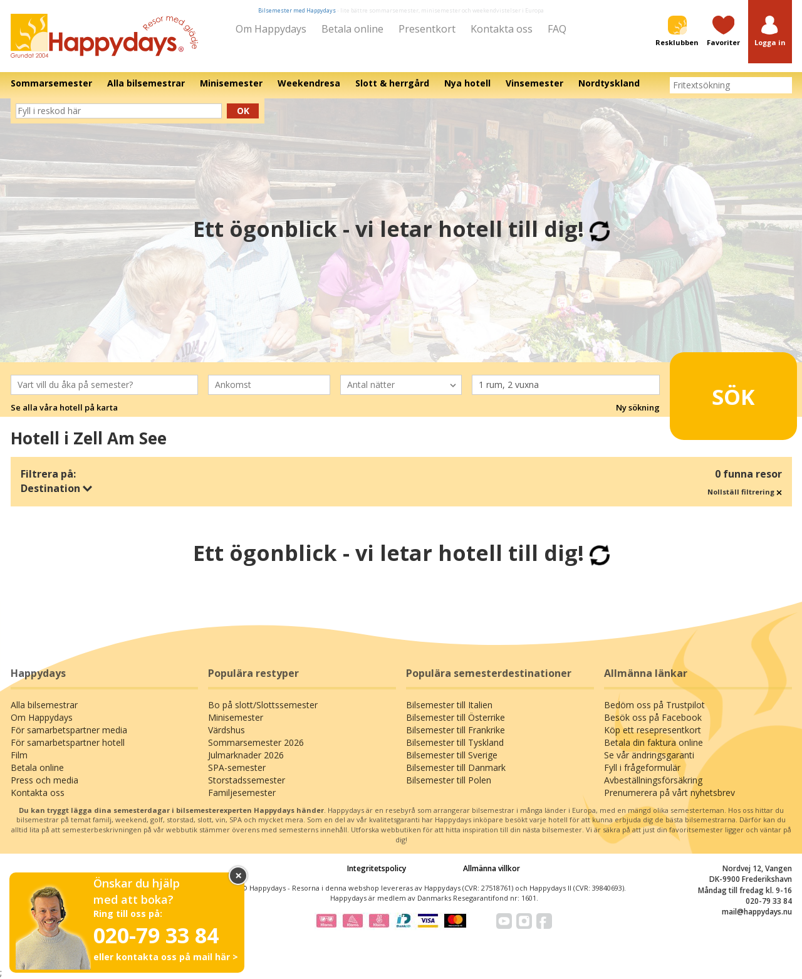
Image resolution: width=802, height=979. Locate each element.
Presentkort (427, 29)
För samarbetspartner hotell (68, 742)
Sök (714, 390)
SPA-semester (237, 767)
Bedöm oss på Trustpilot (654, 705)
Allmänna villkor (491, 868)
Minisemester (235, 717)
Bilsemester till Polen (448, 780)
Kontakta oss (502, 29)
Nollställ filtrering (744, 491)
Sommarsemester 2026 (256, 742)
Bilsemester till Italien (449, 705)
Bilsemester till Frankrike (455, 730)
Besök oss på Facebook (653, 717)
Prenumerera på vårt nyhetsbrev (669, 792)
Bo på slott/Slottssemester (263, 705)
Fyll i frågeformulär (642, 767)
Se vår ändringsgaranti (649, 755)
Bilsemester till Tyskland (455, 742)
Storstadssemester (246, 780)
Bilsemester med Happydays (297, 10)
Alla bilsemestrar (44, 705)
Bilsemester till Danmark (456, 767)
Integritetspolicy (376, 868)
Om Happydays (271, 29)
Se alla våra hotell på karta (64, 407)
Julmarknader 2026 (246, 755)
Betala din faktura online (653, 742)
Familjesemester (242, 792)
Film (19, 755)
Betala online (352, 29)
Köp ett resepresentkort (652, 730)
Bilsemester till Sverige (451, 755)
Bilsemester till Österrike (455, 717)
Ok (243, 111)
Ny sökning (638, 407)
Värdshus (226, 730)
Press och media (44, 780)
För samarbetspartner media (69, 730)
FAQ (557, 29)
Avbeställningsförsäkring (653, 780)
